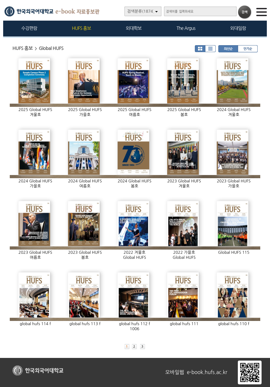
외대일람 (238, 28)
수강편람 (29, 28)
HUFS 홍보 (81, 28)
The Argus (186, 28)
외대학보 (134, 28)
